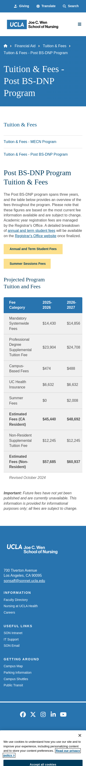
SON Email (11, 645)
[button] (46, 6)
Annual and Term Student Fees (33, 249)
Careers (9, 612)
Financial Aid (25, 46)
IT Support (11, 639)
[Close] (80, 746)
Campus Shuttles (16, 679)
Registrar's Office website (35, 236)
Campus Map (13, 666)
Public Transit (13, 685)
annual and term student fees (31, 231)
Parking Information (17, 672)
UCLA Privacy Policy (41, 740)
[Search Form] (70, 6)
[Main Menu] (79, 24)
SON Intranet (13, 633)
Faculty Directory (16, 600)
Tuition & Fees (55, 46)
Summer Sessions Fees (28, 263)
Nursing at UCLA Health (21, 606)
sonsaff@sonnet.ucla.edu (24, 581)
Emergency (29, 732)
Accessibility (53, 732)
